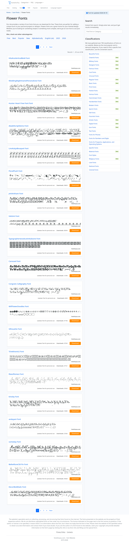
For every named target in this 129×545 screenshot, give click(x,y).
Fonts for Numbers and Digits (99, 138)
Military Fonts (93, 61)
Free (8, 8)
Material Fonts (94, 152)
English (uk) (49, 38)
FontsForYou (14, 2)
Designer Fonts (94, 65)
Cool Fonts (92, 72)
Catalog (14, 8)
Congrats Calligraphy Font (20, 284)
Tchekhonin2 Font (16, 351)
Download (75, 72)
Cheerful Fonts (94, 58)
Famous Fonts (93, 69)
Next (50, 47)
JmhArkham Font (16, 193)
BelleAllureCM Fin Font (18, 464)
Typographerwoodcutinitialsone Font (24, 238)
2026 (64, 38)
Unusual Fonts (94, 76)
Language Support (56, 8)
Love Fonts (92, 163)
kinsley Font (14, 396)
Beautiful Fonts (94, 54)
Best (14, 38)
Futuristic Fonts (94, 116)
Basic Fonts (92, 83)
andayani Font (15, 419)
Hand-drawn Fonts (95, 98)
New (22, 8)
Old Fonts (92, 113)
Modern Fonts (93, 105)
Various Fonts (93, 94)
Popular (35, 8)
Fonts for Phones (94, 135)
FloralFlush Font (15, 171)
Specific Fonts (93, 148)
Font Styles (92, 155)
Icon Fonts (92, 127)
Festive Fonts (93, 91)
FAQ (32, 2)
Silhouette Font (15, 329)
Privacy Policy (60, 532)
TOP (29, 8)
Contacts (70, 532)
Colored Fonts (93, 170)
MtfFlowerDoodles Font (19, 306)
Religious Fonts (94, 159)
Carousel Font (15, 261)
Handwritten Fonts (95, 102)
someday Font (15, 442)
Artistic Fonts (93, 120)
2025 (58, 38)
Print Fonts (92, 87)
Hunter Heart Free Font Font (21, 103)
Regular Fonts (93, 80)
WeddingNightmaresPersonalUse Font (25, 81)
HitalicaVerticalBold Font (19, 58)
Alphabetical (44, 8)
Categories (24, 2)
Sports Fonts (93, 109)
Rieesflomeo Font (16, 374)
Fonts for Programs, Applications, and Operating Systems (101, 143)
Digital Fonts (93, 124)
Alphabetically (37, 38)
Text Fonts (92, 131)
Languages (38, 2)
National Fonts (94, 166)
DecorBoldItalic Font (17, 487)
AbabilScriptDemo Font (18, 126)
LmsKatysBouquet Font (18, 148)
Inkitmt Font (14, 216)
